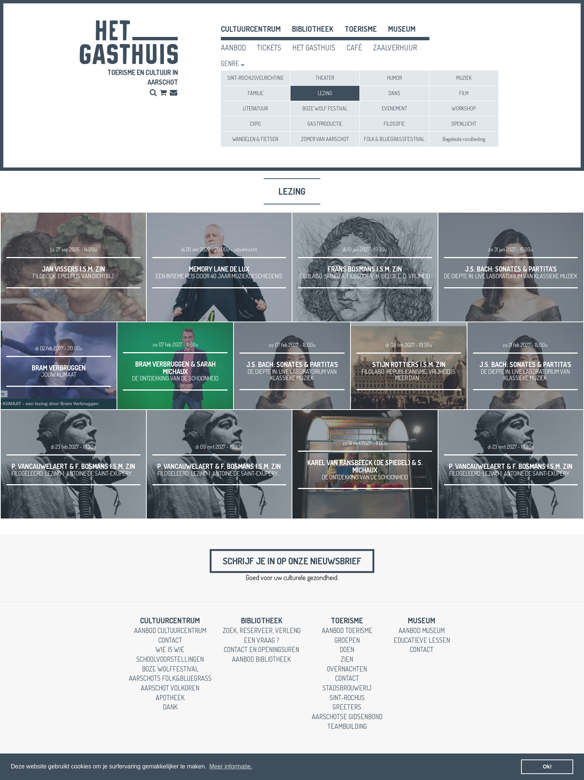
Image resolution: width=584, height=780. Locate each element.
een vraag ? (261, 640)
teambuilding (347, 726)
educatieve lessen (422, 640)
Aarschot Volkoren (170, 688)
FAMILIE (255, 93)
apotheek (170, 697)
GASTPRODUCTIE (324, 123)
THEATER (324, 78)
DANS (394, 93)
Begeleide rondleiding (463, 139)
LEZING (325, 93)
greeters (347, 707)
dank (170, 707)
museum (402, 29)
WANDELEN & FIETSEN (255, 139)
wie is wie (170, 649)
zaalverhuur (395, 47)
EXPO (255, 123)
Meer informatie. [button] (231, 766)
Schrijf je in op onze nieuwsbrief (292, 561)
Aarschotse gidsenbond (347, 716)
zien (347, 659)
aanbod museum (422, 630)
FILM (464, 93)
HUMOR (394, 78)
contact (170, 640)
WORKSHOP (464, 108)
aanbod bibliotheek (261, 659)
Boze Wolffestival (170, 669)
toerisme (361, 29)
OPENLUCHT (463, 123)
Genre (230, 63)
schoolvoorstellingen (170, 659)
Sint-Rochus (347, 697)
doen (347, 649)
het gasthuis (313, 47)
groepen (347, 640)
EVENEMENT (394, 108)
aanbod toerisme (347, 630)
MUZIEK (464, 78)
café (354, 47)
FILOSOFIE (394, 123)
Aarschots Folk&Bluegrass (170, 678)
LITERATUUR (255, 108)
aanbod (233, 47)
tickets (269, 47)
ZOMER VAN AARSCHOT (325, 139)
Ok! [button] (547, 767)
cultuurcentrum (251, 29)
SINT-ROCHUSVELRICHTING (255, 78)
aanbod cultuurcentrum (170, 630)
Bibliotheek (312, 29)
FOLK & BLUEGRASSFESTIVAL (394, 139)
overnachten (347, 669)
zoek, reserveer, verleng (262, 630)
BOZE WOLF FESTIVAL (324, 108)
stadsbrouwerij (347, 688)
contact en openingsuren (261, 649)
